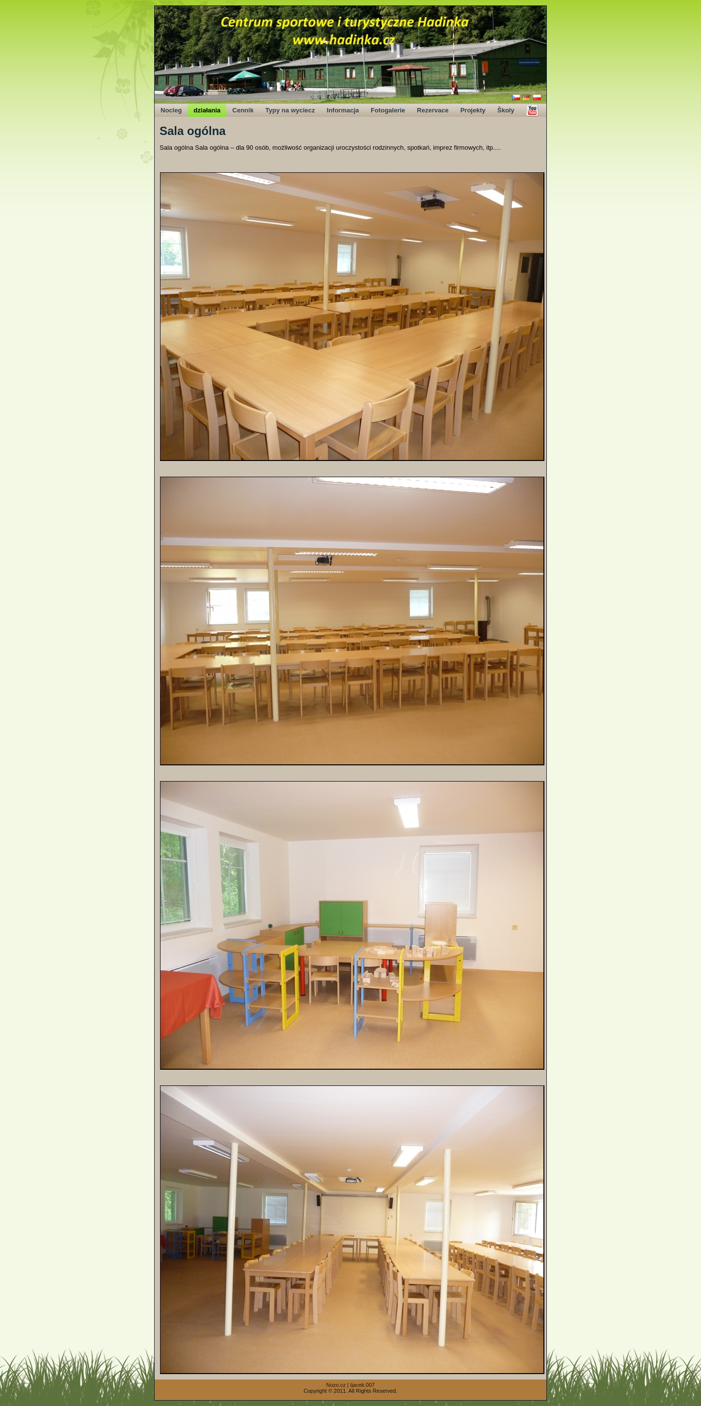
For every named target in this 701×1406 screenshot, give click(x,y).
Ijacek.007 (362, 1385)
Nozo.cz (336, 1385)
